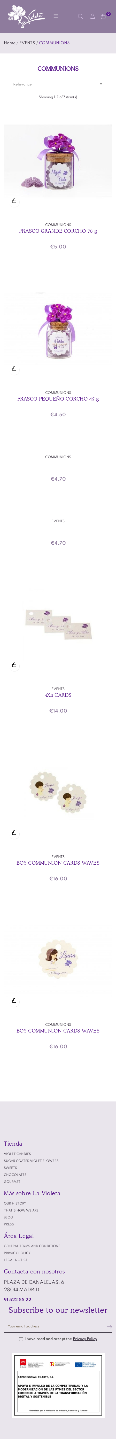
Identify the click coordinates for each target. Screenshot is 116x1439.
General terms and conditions (32, 1246)
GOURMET (12, 1182)
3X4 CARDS (58, 695)
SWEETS (10, 1168)
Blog (8, 1217)
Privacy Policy (85, 1339)
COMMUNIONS (58, 225)
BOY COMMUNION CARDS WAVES (58, 863)
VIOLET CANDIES (17, 1154)
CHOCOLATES (15, 1175)
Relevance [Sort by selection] (58, 84)
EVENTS (58, 521)
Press (9, 1224)
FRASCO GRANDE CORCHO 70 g (58, 231)
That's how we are (21, 1210)
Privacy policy (17, 1253)
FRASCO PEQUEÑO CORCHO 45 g (58, 399)
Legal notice (16, 1260)
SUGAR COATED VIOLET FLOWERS (31, 1161)
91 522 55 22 (17, 1300)
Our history (15, 1203)
